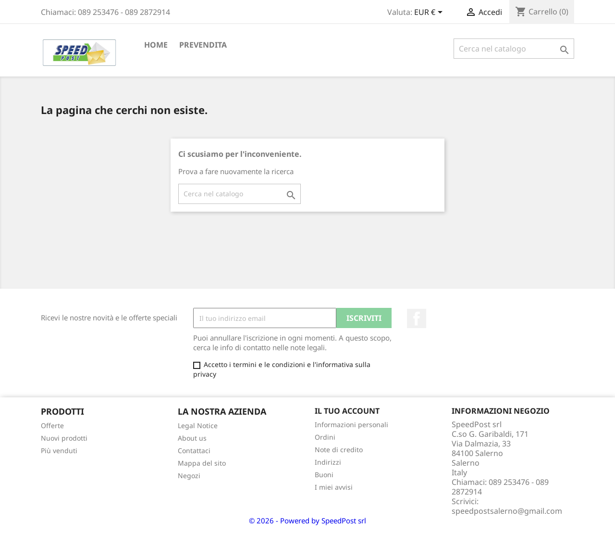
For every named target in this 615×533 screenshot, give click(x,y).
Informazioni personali (351, 424)
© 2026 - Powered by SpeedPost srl (307, 520)
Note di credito (339, 449)
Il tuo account (347, 411)
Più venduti (59, 450)
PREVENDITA (203, 44)
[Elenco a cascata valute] (430, 13)
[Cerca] (514, 48)
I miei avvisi (334, 487)
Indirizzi (328, 462)
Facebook (416, 318)
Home (156, 44)
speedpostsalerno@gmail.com (507, 511)
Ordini (325, 437)
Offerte (52, 425)
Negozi (189, 475)
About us (192, 438)
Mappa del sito (202, 463)
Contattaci (194, 450)
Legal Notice (198, 425)
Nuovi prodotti (64, 438)
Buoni (324, 474)
